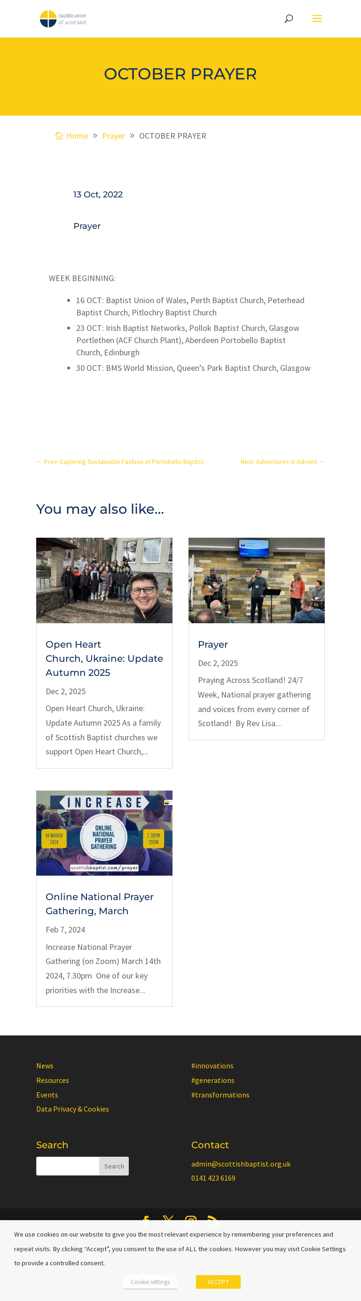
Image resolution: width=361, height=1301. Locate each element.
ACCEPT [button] (218, 1282)
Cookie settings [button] (150, 1282)
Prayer (87, 226)
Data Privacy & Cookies (72, 1108)
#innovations (212, 1065)
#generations (213, 1080)
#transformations (220, 1094)
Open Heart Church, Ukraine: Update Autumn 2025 (104, 658)
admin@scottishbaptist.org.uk (240, 1163)
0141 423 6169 (213, 1178)
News (45, 1065)
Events (47, 1094)
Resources (52, 1080)
